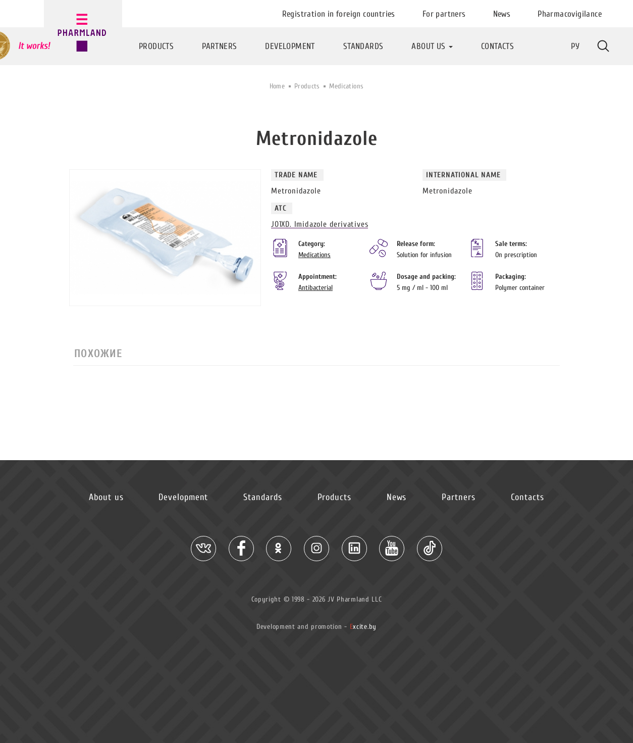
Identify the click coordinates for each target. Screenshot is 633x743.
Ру (575, 46)
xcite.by (363, 626)
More (603, 46)
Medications (346, 86)
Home (277, 86)
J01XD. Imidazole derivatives (319, 224)
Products (307, 86)
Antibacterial (315, 287)
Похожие (98, 353)
